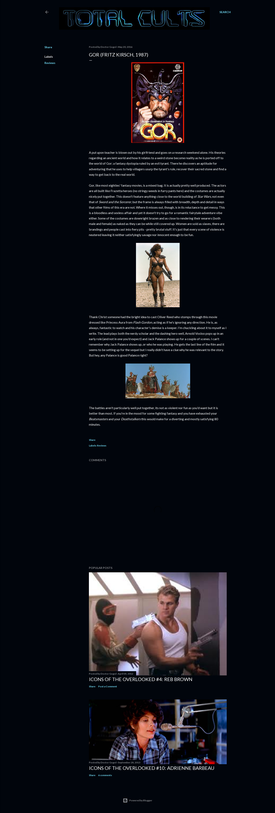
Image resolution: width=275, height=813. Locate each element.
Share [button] (48, 47)
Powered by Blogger (137, 800)
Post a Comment (107, 686)
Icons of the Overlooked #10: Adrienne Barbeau (151, 768)
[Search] (225, 12)
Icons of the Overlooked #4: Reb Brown (140, 679)
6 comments (105, 775)
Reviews (49, 63)
